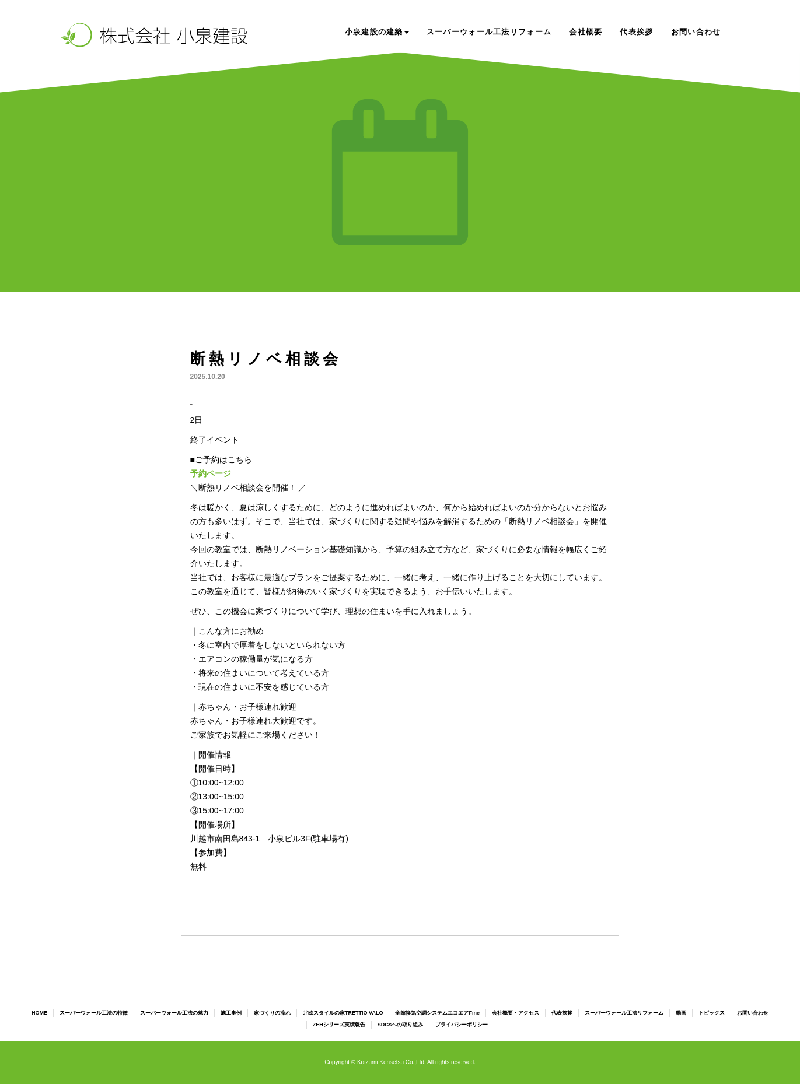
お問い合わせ (696, 31)
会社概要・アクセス (515, 1013)
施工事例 (231, 1013)
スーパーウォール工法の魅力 (174, 1013)
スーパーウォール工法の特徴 (94, 1013)
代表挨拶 (636, 31)
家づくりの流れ (272, 1013)
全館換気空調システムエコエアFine (437, 1013)
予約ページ (210, 473)
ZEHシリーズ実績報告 (339, 1024)
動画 (681, 1013)
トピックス (711, 1013)
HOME (39, 1013)
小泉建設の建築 (377, 31)
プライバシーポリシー (461, 1024)
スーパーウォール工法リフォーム (489, 31)
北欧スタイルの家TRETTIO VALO (343, 1013)
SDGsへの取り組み (401, 1024)
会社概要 (585, 31)
